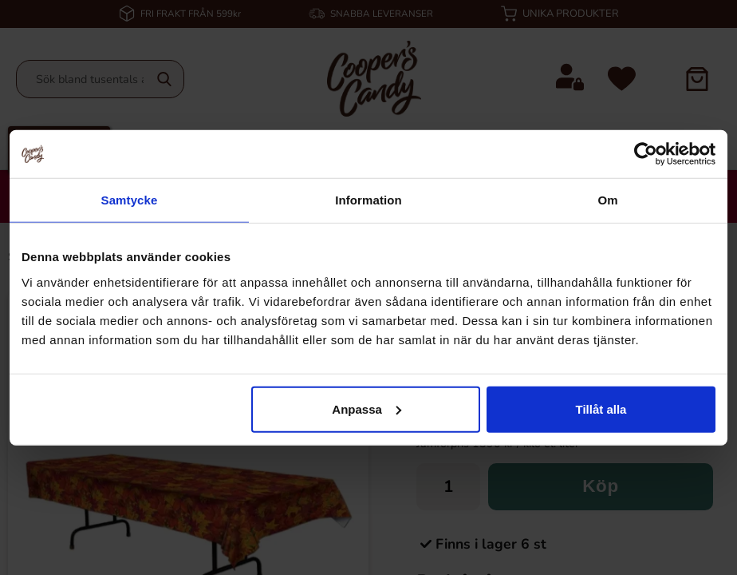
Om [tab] (607, 200)
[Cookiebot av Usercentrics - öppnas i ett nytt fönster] (645, 154)
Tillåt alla (600, 408)
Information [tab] (368, 200)
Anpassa (366, 408)
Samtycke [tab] (129, 200)
